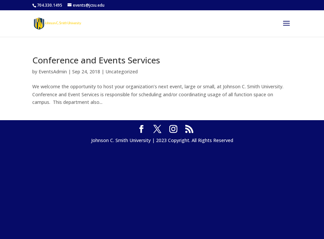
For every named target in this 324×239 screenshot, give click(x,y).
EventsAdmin (53, 71)
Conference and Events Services (96, 60)
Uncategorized (121, 71)
